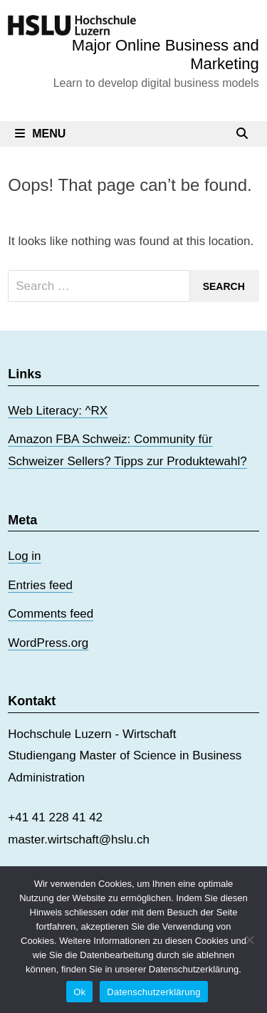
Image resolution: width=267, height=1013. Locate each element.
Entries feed (40, 585)
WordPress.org (48, 643)
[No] (249, 940)
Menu (40, 134)
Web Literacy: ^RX (58, 410)
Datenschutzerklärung (153, 992)
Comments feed (50, 613)
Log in (24, 556)
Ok (79, 992)
